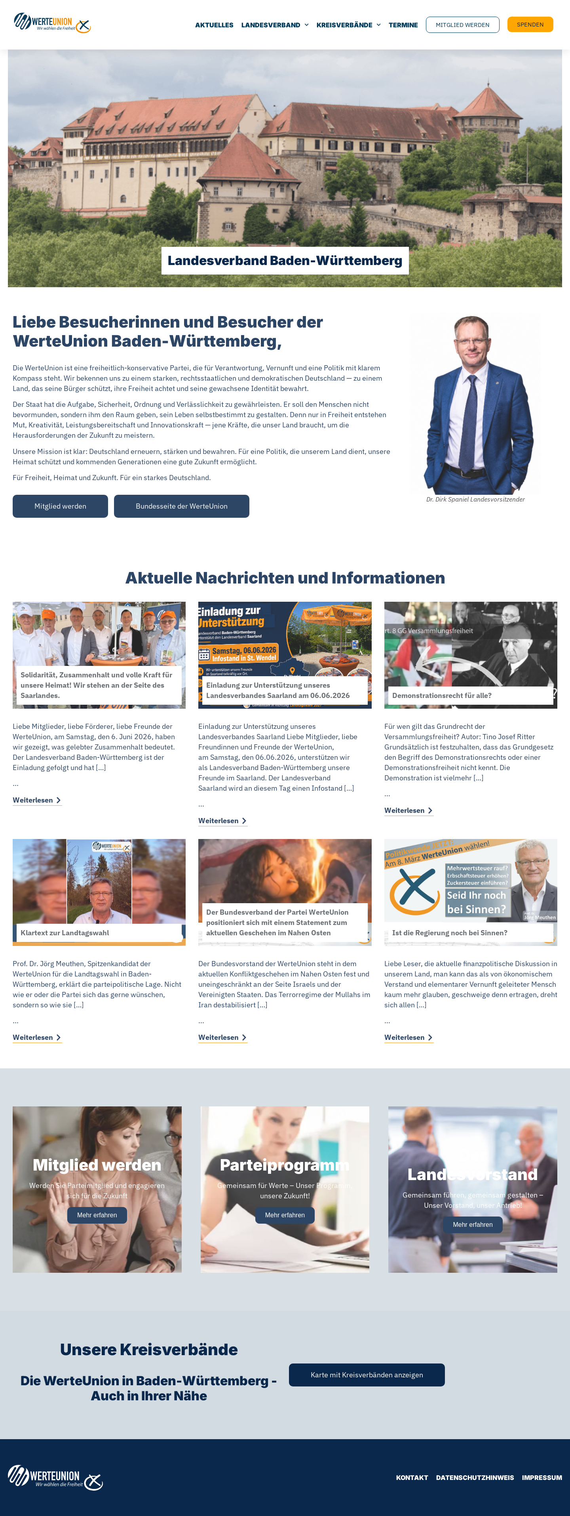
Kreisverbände (349, 25)
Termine (403, 25)
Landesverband (275, 25)
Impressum (542, 1478)
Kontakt (412, 1478)
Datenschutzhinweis (475, 1478)
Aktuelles (214, 25)
